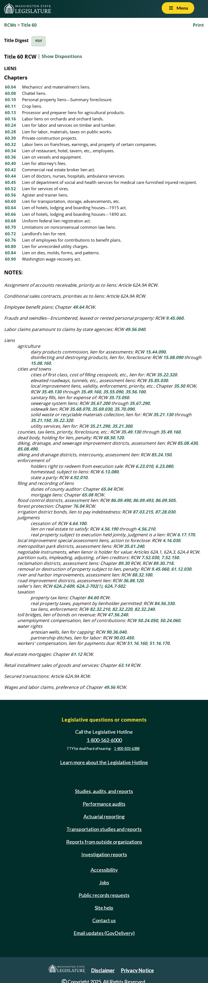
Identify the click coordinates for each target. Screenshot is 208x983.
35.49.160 (91, 392)
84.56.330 (164, 603)
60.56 (10, 195)
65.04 (106, 489)
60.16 (10, 119)
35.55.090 (113, 392)
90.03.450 (124, 638)
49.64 (78, 307)
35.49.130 (51, 392)
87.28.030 (165, 512)
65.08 (87, 495)
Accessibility (104, 870)
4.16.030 (171, 540)
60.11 (10, 106)
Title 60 (29, 25)
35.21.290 (100, 426)
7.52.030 (150, 557)
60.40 (10, 163)
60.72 (10, 233)
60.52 (10, 188)
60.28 (10, 131)
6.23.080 (164, 466)
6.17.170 (186, 535)
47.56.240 (118, 615)
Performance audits (104, 804)
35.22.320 (167, 375)
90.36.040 (116, 632)
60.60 (10, 201)
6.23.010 (144, 466)
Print (198, 25)
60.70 (10, 227)
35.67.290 (139, 403)
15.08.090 (173, 357)
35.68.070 (80, 409)
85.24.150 (161, 455)
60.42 (10, 169)
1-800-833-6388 (126, 749)
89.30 (123, 563)
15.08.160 (41, 363)
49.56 (109, 687)
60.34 (10, 150)
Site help (104, 908)
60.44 (10, 176)
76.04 (78, 506)
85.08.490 (27, 449)
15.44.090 (155, 352)
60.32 (10, 144)
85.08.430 (187, 443)
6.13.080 (109, 472)
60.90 (10, 259)
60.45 (10, 182)
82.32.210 (100, 609)
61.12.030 (181, 569)
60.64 (10, 207)
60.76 (10, 240)
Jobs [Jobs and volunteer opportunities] (104, 882)
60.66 (10, 214)
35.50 (179, 386)
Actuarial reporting (104, 816)
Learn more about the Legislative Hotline (104, 763)
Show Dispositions (62, 56)
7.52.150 (170, 557)
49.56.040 (135, 329)
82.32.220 (122, 609)
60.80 (10, 246)
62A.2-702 (86, 586)
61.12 (76, 654)
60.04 (10, 87)
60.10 (10, 99)
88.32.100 (142, 575)
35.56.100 (135, 392)
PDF (38, 40)
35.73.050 (119, 397)
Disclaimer (103, 970)
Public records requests (104, 895)
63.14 (123, 665)
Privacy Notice (137, 970)
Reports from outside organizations (104, 842)
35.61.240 (134, 546)
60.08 (10, 93)
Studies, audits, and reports (104, 791)
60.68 (10, 220)
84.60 (93, 598)
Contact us (104, 920)
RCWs (10, 25)
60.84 (10, 252)
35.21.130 (163, 415)
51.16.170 (159, 643)
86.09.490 (121, 500)
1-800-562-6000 (104, 740)
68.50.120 (114, 438)
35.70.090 (124, 409)
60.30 (10, 138)
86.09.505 (165, 500)
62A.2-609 (63, 586)
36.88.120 (133, 581)
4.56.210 (146, 529)
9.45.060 (174, 318)
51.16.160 (137, 643)
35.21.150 (41, 420)
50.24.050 (148, 620)
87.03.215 (143, 512)
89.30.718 (163, 563)
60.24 (10, 125)
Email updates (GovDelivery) (104, 933)
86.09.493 (143, 500)
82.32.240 (144, 609)
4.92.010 (78, 477)
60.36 (10, 157)
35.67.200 (100, 403)
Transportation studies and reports (104, 829)
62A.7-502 (114, 586)
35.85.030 (158, 380)
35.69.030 (102, 409)
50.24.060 (170, 620)
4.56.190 (109, 529)
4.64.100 (77, 523)
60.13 (10, 112)
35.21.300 (122, 426)
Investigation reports (104, 854)
